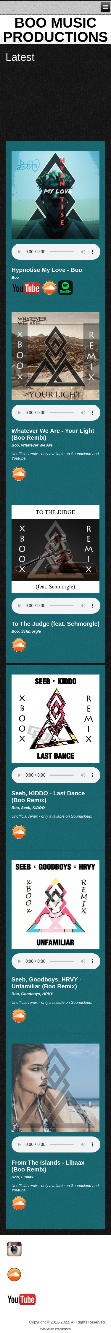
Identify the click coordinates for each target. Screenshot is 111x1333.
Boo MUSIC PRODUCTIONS (55, 30)
